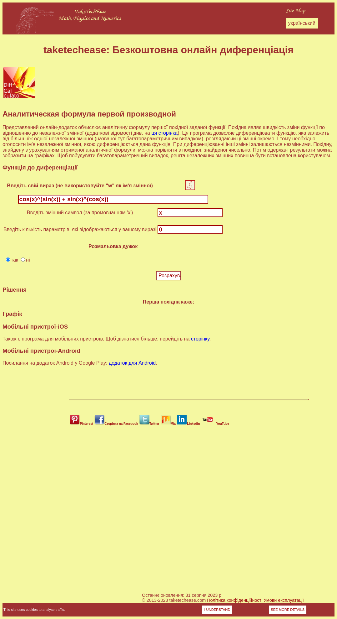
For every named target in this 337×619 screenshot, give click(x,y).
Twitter (149, 423)
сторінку (200, 338)
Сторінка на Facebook (116, 423)
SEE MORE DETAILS (287, 609)
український (301, 23)
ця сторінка (164, 133)
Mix (168, 423)
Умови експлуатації (284, 600)
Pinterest (81, 423)
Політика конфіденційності (234, 600)
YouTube (215, 423)
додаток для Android (132, 363)
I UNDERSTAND (217, 609)
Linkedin (188, 423)
